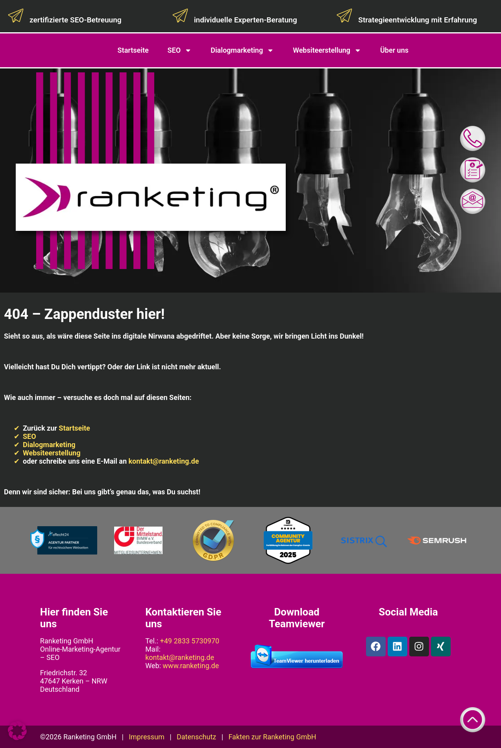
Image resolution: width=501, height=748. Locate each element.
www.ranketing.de (191, 665)
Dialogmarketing (242, 50)
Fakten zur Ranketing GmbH (272, 737)
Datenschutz (196, 737)
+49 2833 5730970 (190, 641)
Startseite (133, 50)
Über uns (394, 50)
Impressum (147, 737)
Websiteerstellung (327, 50)
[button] (17, 730)
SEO (180, 50)
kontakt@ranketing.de (163, 461)
